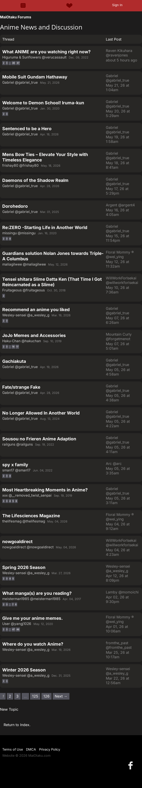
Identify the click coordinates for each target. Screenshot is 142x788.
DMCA (31, 749)
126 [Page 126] (46, 696)
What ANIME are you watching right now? (46, 51)
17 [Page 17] (17, 346)
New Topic (9, 709)
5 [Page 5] (13, 501)
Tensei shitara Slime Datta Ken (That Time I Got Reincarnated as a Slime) (52, 281)
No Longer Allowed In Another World (41, 413)
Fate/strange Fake (21, 387)
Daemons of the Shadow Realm (35, 180)
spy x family (15, 464)
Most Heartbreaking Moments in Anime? (45, 490)
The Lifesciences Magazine (31, 515)
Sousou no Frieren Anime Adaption (39, 439)
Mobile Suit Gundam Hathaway (34, 77)
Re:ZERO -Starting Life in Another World (44, 227)
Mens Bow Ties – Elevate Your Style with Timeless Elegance (45, 157)
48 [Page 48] (18, 629)
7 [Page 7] (12, 604)
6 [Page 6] (16, 501)
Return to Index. (17, 724)
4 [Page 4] (10, 238)
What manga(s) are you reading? (37, 593)
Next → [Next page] (61, 696)
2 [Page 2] (3, 63)
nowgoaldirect (17, 541)
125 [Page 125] (35, 696)
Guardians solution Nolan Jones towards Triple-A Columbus (53, 256)
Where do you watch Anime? (32, 644)
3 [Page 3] (6, 63)
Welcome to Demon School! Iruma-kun (43, 102)
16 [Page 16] (13, 346)
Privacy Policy (49, 749)
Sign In (117, 5)
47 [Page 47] (18, 63)
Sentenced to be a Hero (27, 128)
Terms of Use (12, 749)
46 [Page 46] (13, 63)
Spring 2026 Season (23, 567)
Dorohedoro (15, 206)
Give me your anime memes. (32, 618)
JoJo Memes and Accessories (34, 335)
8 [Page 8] (16, 604)
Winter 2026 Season (24, 670)
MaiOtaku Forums (15, 17)
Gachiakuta (14, 361)
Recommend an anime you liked (36, 309)
